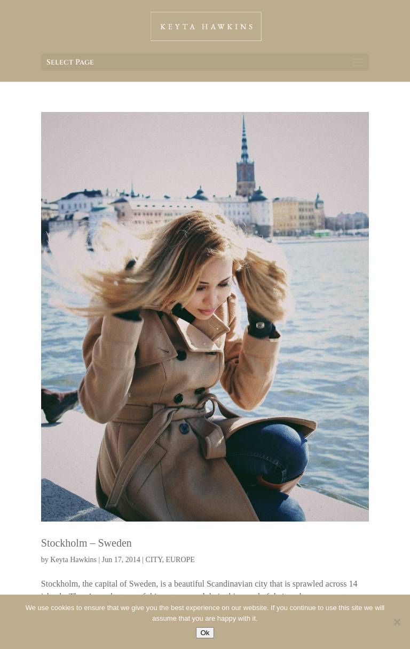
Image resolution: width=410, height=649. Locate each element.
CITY (154, 560)
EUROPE (179, 560)
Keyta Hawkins (73, 560)
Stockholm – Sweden (86, 543)
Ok (204, 633)
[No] (396, 621)
